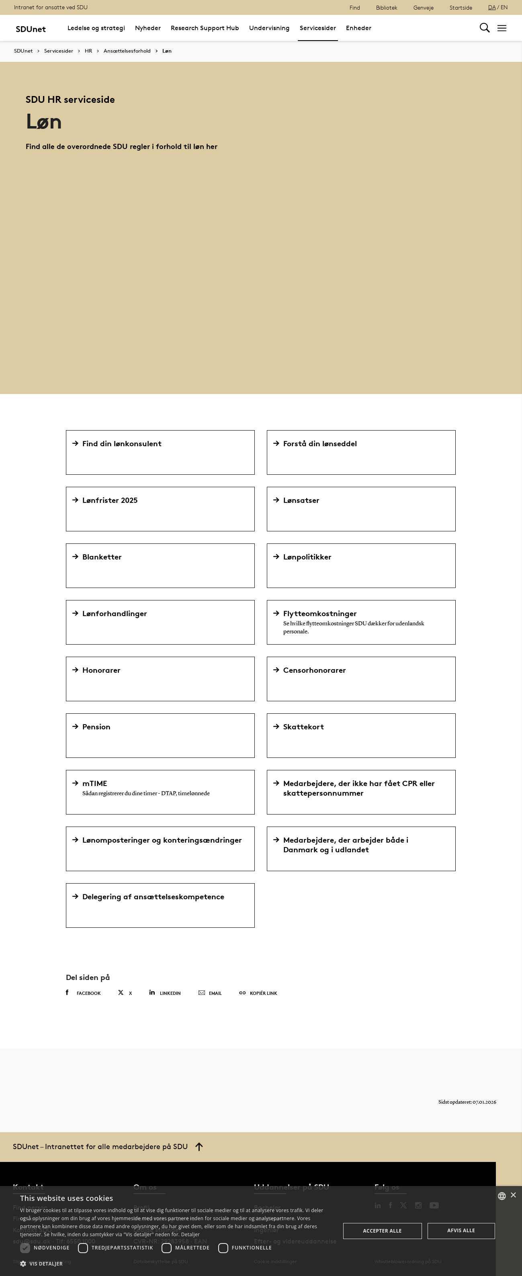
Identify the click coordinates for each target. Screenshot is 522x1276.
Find (355, 7)
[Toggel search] (485, 28)
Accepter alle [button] (382, 1230)
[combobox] (502, 1196)
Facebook (83, 993)
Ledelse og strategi (96, 28)
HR (88, 51)
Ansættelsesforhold (127, 51)
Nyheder (148, 28)
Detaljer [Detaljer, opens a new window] (190, 1234)
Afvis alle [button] (461, 1230)
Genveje (424, 7)
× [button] (513, 1195)
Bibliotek (386, 7)
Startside (461, 7)
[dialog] (261, 1231)
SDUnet (23, 50)
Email (210, 993)
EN (504, 7)
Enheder (358, 28)
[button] (175, 1264)
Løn (167, 51)
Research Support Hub (205, 28)
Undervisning (269, 28)
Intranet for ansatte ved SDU (51, 7)
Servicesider (318, 28)
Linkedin (165, 992)
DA (492, 7)
